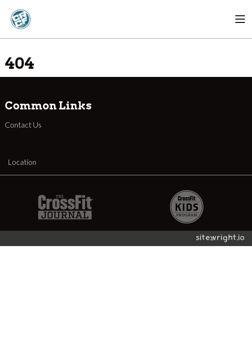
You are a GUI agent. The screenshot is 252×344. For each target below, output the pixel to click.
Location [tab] (22, 161)
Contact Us (23, 124)
